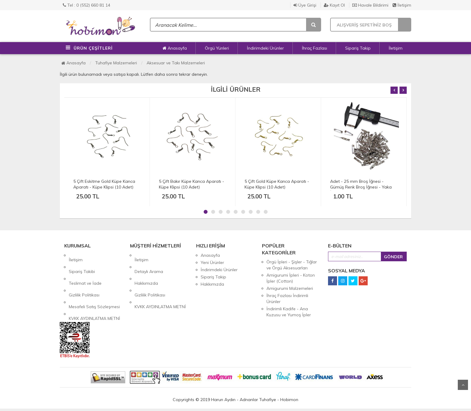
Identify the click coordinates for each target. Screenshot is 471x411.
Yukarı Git (463, 385)
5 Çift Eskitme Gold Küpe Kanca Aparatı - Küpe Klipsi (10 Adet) (104, 184)
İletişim (402, 5)
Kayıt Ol (334, 5)
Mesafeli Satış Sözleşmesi (94, 284)
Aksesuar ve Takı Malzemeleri (176, 63)
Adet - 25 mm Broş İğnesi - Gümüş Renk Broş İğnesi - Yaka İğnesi (361, 187)
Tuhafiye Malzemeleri (116, 63)
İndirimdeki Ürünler (265, 48)
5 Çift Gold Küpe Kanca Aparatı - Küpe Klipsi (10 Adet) (277, 184)
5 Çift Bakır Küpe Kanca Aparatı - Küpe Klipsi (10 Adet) (191, 184)
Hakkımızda (146, 269)
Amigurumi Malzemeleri (289, 288)
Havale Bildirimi (370, 5)
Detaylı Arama (149, 262)
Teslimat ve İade (85, 269)
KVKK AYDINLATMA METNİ (94, 291)
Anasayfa (175, 48)
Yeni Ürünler (212, 262)
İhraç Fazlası (314, 48)
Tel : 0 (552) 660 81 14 (86, 5)
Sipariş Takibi (82, 262)
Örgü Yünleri (217, 48)
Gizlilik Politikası (84, 277)
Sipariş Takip (358, 48)
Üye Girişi (304, 5)
